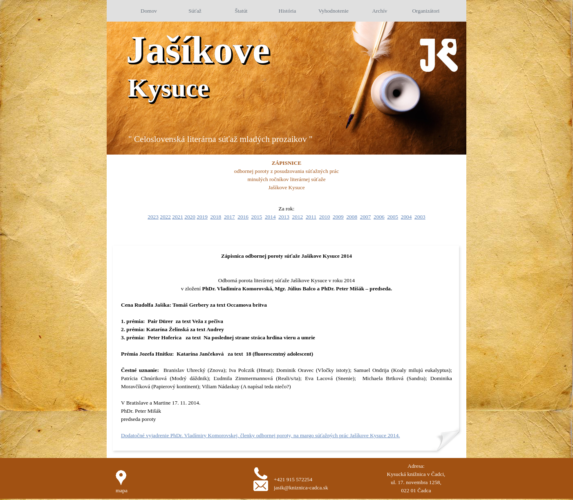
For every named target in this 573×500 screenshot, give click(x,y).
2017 (229, 217)
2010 (324, 217)
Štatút (241, 11)
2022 (165, 217)
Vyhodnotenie (333, 11)
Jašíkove (198, 49)
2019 (202, 217)
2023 (153, 217)
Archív (379, 11)
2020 (189, 217)
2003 (419, 217)
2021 (177, 217)
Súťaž (194, 11)
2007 (365, 217)
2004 (406, 217)
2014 (270, 217)
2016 (242, 217)
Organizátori (425, 11)
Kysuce (168, 87)
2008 (351, 217)
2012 (297, 217)
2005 (392, 217)
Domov (149, 11)
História (287, 11)
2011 (311, 217)
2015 (256, 217)
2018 (216, 217)
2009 (338, 217)
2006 (379, 217)
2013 (283, 217)
